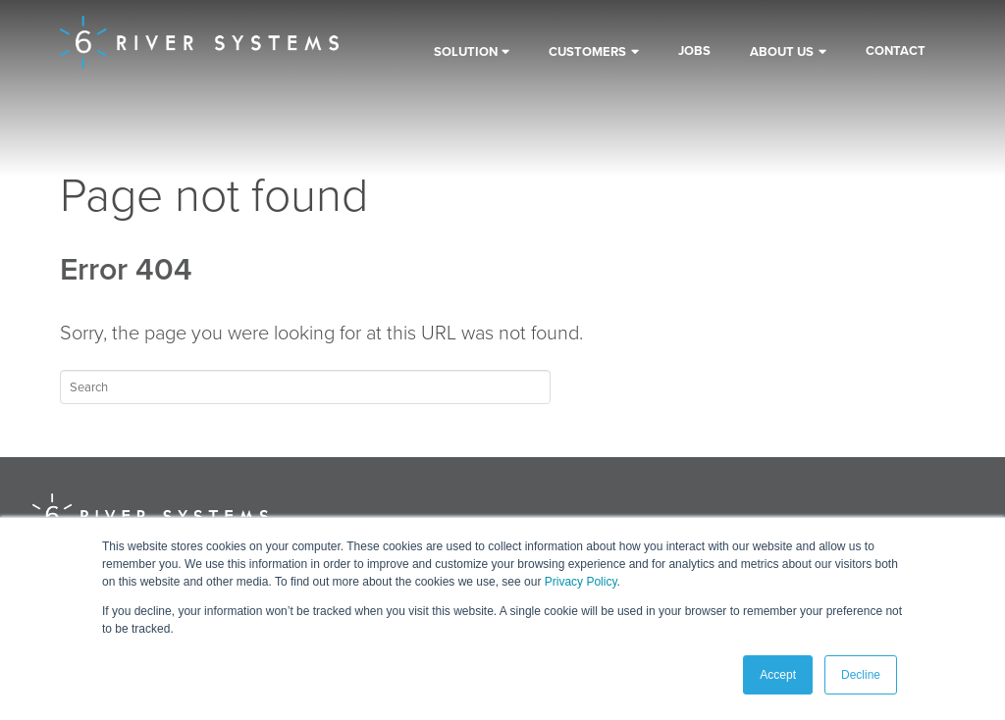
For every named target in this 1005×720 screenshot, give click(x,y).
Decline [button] (860, 675)
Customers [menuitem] (587, 52)
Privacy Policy (581, 582)
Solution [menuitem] (466, 52)
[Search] (305, 386)
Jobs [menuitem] (694, 51)
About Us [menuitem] (782, 52)
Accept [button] (778, 675)
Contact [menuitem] (896, 51)
